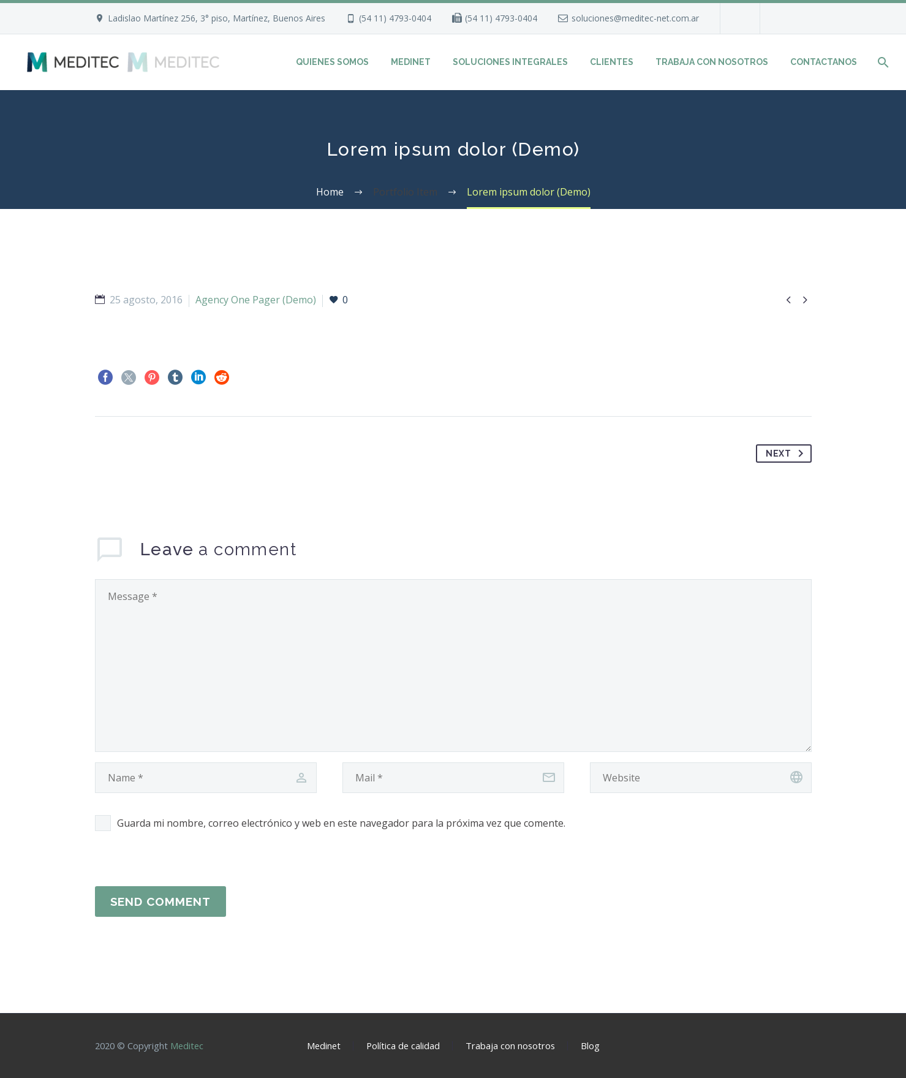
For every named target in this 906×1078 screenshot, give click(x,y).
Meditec (186, 1045)
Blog (590, 1045)
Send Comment (160, 901)
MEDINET (411, 62)
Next (787, 453)
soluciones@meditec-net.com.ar (635, 18)
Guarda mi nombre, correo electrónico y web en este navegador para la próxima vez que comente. (341, 823)
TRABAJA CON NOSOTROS (711, 62)
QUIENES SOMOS (332, 62)
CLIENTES (611, 62)
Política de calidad (403, 1045)
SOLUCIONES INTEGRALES (510, 62)
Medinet (324, 1045)
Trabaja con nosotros (510, 1045)
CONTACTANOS (823, 62)
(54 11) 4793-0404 (395, 18)
